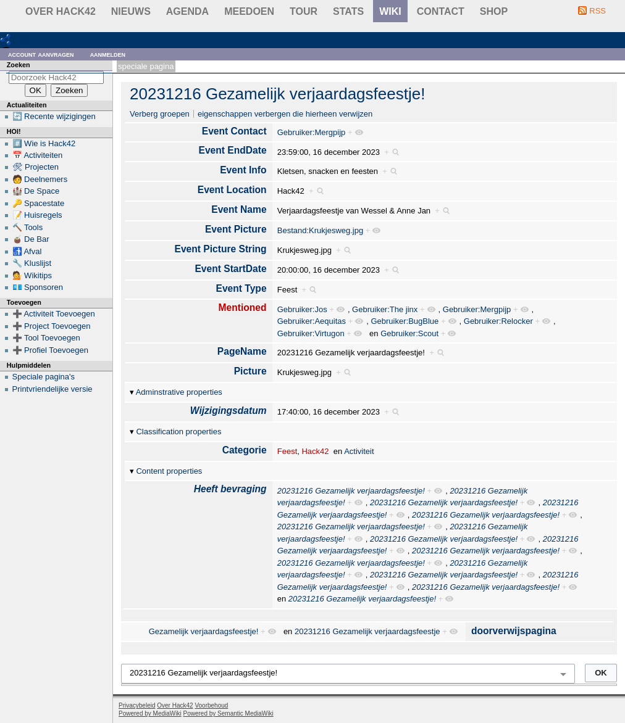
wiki (390, 11)
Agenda (187, 11)
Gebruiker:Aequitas (311, 321)
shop (494, 11)
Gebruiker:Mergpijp (311, 132)
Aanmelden (108, 54)
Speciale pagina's (43, 376)
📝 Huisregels (37, 215)
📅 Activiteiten (37, 155)
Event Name (238, 209)
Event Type (241, 288)
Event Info (243, 170)
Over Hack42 (60, 11)
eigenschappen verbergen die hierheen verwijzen (285, 113)
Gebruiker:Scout (409, 333)
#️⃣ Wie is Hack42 (44, 143)
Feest (287, 451)
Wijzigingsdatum (228, 410)
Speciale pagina (146, 66)
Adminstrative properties (179, 392)
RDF (25, 39)
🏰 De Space (36, 191)
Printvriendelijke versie (52, 389)
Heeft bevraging (230, 489)
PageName (242, 351)
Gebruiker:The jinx (384, 309)
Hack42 (315, 451)
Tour (303, 11)
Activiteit (359, 451)
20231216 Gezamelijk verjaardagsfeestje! (277, 94)
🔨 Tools (27, 227)
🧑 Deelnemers (40, 179)
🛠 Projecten (35, 166)
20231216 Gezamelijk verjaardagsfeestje (367, 631)
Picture (250, 371)
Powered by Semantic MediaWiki (228, 713)
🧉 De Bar (30, 239)
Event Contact (234, 131)
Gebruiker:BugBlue (404, 321)
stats (348, 11)
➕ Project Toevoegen (51, 326)
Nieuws (131, 11)
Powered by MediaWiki (150, 713)
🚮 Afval (27, 251)
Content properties (169, 471)
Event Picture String (221, 249)
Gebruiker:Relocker (498, 321)
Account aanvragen (41, 54)
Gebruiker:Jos (302, 309)
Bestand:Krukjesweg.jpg (320, 230)
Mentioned (243, 307)
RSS (597, 10)
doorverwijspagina (513, 631)
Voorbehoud (211, 705)
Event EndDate (233, 150)
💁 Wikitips (32, 275)
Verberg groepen (160, 113)
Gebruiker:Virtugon (311, 333)
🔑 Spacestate (38, 203)
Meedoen (249, 11)
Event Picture (236, 229)
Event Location (232, 189)
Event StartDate (230, 268)
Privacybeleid (137, 705)
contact (440, 11)
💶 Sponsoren (38, 287)
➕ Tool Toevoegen (46, 337)
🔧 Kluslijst (32, 263)
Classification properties (178, 431)
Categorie (244, 450)
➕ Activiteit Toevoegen (53, 313)
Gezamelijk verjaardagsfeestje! (204, 631)
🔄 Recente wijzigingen (54, 116)
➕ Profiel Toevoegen (50, 350)
